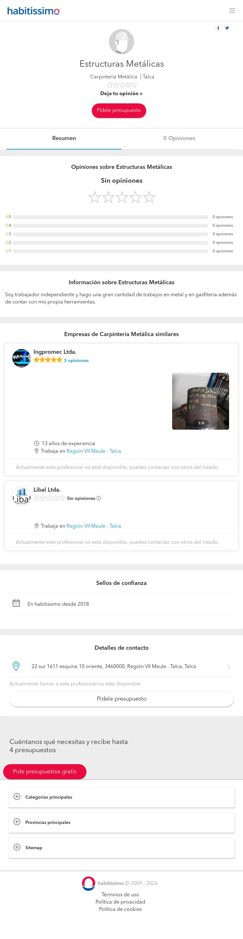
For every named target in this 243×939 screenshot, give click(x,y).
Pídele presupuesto (119, 110)
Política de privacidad (120, 902)
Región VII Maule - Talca (93, 451)
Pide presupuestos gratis (45, 772)
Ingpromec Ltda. (55, 352)
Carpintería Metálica (113, 77)
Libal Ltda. (47, 490)
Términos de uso (120, 895)
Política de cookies (120, 909)
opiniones (76, 361)
